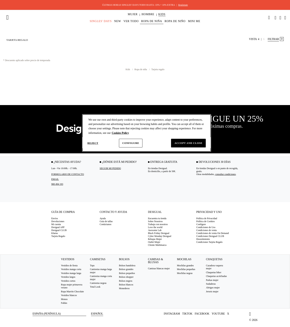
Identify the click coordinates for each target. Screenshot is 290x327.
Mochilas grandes (185, 265)
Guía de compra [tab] (63, 212)
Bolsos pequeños (127, 273)
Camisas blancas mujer (159, 268)
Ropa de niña (141, 69)
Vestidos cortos (68, 280)
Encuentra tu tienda (157, 218)
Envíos (54, 218)
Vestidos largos (68, 277)
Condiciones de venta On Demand (212, 233)
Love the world (155, 227)
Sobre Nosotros (155, 221)
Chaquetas (214, 259)
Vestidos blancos (69, 295)
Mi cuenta (56, 224)
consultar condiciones (225, 174)
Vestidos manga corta (71, 269)
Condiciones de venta (206, 230)
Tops (92, 265)
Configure (130, 143)
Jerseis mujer (212, 291)
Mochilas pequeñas (186, 269)
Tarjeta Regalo (58, 236)
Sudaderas (211, 283)
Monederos (124, 288)
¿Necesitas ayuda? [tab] (67, 161)
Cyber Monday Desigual (159, 236)
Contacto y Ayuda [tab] (113, 212)
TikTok (187, 313)
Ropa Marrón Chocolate (72, 291)
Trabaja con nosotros (158, 224)
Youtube (218, 313)
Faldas (64, 303)
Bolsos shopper (126, 277)
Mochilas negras (185, 273)
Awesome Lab (155, 230)
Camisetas (97, 259)
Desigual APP (58, 227)
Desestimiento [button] (203, 239)
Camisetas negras (98, 283)
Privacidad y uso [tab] (209, 212)
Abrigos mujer (213, 287)
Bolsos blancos (126, 284)
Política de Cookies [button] (205, 221)
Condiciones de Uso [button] (205, 227)
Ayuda (103, 218)
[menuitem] (132, 18)
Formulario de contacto (67, 174)
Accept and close (188, 143)
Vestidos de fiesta (69, 265)
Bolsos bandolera (127, 265)
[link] (269, 17)
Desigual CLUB (59, 230)
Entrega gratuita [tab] (163, 161)
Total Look (95, 286)
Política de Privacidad (206, 218)
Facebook (202, 313)
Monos (64, 299)
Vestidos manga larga (71, 273)
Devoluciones (57, 221)
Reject (92, 143)
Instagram (172, 313)
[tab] (72, 213)
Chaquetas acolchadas (216, 276)
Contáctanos (105, 224)
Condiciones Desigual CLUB (210, 236)
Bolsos (124, 259)
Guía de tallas (106, 221)
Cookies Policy (120, 132)
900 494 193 (57, 184)
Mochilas (184, 259)
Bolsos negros (125, 280)
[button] (132, 14)
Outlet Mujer (154, 242)
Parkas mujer (212, 280)
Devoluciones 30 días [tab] (215, 161)
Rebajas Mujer (155, 239)
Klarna (54, 233)
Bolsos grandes (126, 269)
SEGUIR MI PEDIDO (110, 168)
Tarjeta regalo (157, 69)
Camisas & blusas (155, 261)
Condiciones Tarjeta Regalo (209, 242)
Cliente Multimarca (157, 245)
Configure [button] (201, 224)
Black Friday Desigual (158, 233)
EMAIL (55, 179)
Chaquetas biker (213, 272)
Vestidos (67, 259)
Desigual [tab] (155, 212)
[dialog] (146, 133)
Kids (128, 69)
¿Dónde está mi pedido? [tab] (119, 161)
